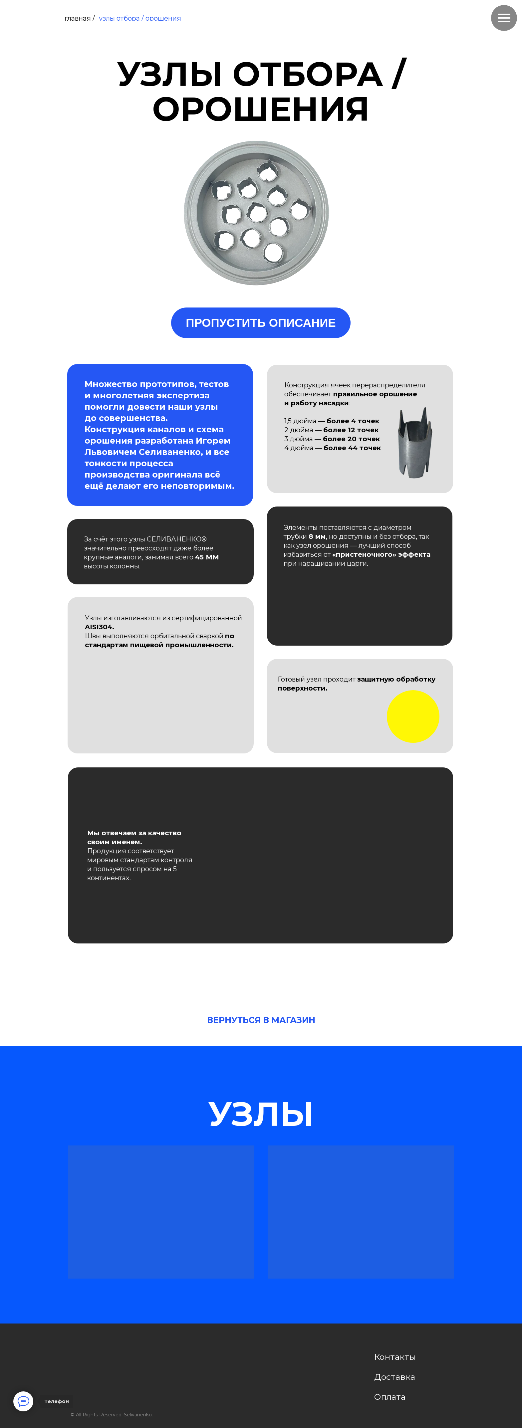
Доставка (394, 1377)
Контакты (395, 1357)
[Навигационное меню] (504, 18)
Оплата (389, 1397)
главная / (80, 18)
